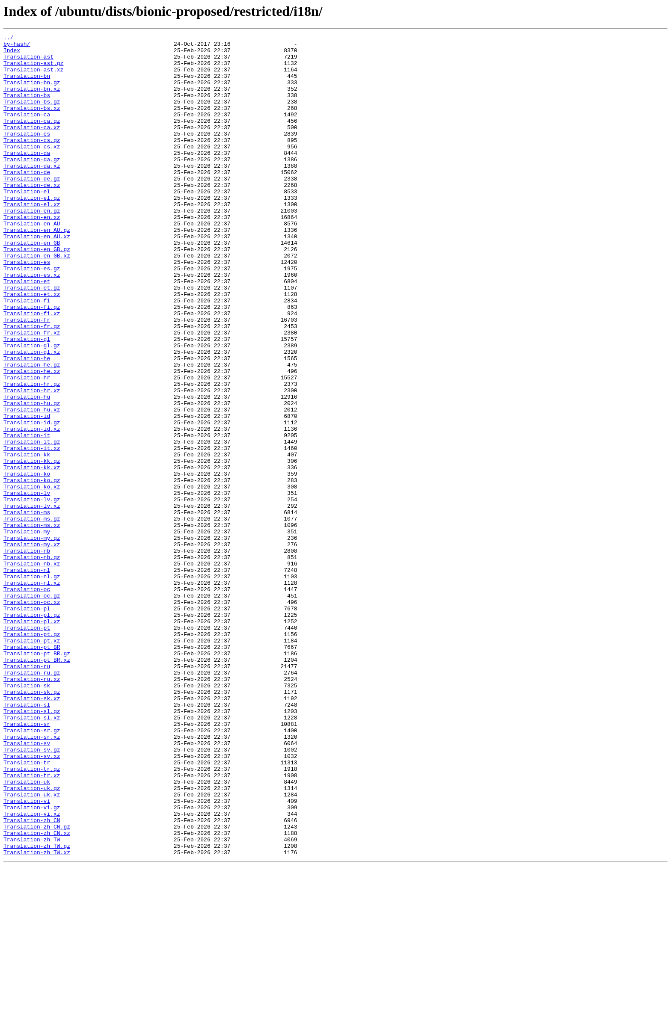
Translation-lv (26, 585)
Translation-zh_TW (31, 1001)
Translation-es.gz (31, 316)
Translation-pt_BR (31, 770)
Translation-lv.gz (31, 593)
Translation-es (26, 308)
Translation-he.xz (31, 439)
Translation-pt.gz (31, 754)
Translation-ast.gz (33, 69)
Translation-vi (26, 955)
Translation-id (26, 493)
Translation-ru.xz (31, 808)
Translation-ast (28, 61)
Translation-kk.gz (31, 547)
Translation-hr (26, 446)
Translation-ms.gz (31, 616)
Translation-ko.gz (31, 570)
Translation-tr (26, 908)
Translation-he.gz (31, 431)
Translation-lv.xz (31, 600)
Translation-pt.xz (31, 762)
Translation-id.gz (31, 500)
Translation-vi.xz (31, 970)
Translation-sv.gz (31, 893)
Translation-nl (26, 677)
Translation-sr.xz (31, 878)
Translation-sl (26, 839)
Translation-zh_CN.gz (36, 985)
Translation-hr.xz (31, 462)
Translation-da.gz (31, 185)
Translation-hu (26, 470)
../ (8, 38)
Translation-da (26, 177)
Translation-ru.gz (31, 801)
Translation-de (26, 200)
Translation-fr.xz (31, 393)
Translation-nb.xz (31, 670)
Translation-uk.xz (31, 947)
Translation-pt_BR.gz (36, 777)
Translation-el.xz (31, 239)
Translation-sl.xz (31, 854)
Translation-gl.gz (31, 408)
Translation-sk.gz (31, 824)
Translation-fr (26, 377)
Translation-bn (26, 85)
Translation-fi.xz (31, 369)
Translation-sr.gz (31, 870)
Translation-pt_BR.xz (36, 785)
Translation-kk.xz (31, 554)
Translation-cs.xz (31, 169)
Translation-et (26, 331)
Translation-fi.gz (31, 362)
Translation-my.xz (31, 647)
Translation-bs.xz (31, 123)
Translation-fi (26, 354)
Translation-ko (26, 562)
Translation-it (26, 516)
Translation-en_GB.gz (36, 292)
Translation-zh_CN (31, 978)
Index (11, 54)
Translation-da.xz (31, 192)
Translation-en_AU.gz (36, 269)
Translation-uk (26, 931)
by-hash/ (16, 46)
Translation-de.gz (31, 208)
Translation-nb (26, 654)
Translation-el (26, 223)
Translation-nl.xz (31, 693)
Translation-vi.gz (31, 962)
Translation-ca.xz (31, 146)
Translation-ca (26, 131)
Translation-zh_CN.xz (36, 993)
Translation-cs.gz (31, 162)
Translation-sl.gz (31, 847)
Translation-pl (26, 724)
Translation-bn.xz (31, 100)
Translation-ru (26, 793)
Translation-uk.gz (31, 939)
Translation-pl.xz (31, 739)
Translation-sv (26, 885)
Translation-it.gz (31, 523)
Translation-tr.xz (31, 924)
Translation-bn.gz (31, 92)
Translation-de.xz (31, 215)
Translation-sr (26, 862)
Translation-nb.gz (31, 662)
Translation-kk (26, 539)
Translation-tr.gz (31, 916)
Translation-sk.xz (31, 831)
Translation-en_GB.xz (36, 300)
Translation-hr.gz (31, 454)
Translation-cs (26, 154)
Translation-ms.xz (31, 623)
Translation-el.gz (31, 231)
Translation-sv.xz (31, 901)
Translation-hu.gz (31, 477)
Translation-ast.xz (33, 77)
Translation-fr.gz (31, 385)
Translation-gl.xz (31, 416)
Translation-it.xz (31, 531)
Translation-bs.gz (31, 115)
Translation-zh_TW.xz (36, 1016)
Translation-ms (26, 608)
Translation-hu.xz (31, 485)
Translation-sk (26, 816)
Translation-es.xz (31, 323)
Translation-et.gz (31, 339)
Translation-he (26, 423)
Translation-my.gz (31, 639)
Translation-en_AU (31, 262)
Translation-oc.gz (31, 708)
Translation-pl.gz (31, 731)
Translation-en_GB (31, 285)
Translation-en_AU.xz (36, 277)
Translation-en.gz (31, 246)
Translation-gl (26, 400)
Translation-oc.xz (31, 716)
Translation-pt (26, 747)
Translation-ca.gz (31, 138)
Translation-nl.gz (31, 685)
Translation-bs (26, 108)
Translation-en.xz (31, 254)
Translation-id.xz (31, 508)
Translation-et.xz (31, 346)
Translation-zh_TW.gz (36, 1008)
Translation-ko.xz (31, 577)
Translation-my (26, 631)
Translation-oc (26, 700)
